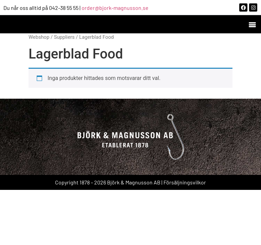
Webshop (39, 37)
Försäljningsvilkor (184, 182)
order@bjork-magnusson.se (115, 7)
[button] (252, 24)
